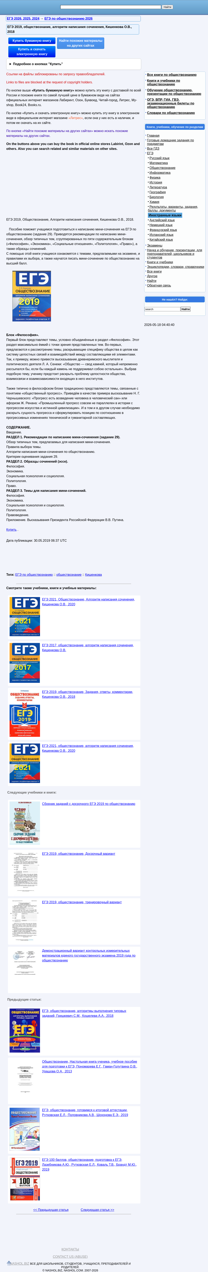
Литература (158, 187)
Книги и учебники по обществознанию (163, 82)
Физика (155, 177)
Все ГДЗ (153, 148)
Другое (152, 276)
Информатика (160, 172)
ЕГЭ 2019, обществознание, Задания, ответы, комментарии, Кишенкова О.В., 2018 (87, 694)
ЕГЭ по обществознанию (34, 574)
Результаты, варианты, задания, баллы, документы (173, 208)
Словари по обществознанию (171, 113)
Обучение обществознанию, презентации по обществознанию (174, 92)
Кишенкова (93, 574)
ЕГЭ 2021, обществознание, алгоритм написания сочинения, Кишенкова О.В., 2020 (88, 748)
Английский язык (162, 220)
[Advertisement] (41, 183)
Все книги (154, 271)
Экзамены (154, 245)
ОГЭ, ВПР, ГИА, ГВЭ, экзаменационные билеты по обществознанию (170, 103)
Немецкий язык (161, 225)
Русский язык (159, 158)
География (158, 192)
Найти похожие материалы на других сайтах (80, 43)
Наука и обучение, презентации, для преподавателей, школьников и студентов (174, 253)
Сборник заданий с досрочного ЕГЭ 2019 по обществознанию (88, 804)
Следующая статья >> (97, 1210)
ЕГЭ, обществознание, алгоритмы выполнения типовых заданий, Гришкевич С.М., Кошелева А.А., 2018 (84, 1013)
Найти (151, 281)
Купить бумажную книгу (32, 40)
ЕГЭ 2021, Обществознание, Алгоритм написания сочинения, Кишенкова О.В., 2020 (88, 602)
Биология (157, 197)
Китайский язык (161, 239)
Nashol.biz (19, 1263)
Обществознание (163, 168)
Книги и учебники (160, 262)
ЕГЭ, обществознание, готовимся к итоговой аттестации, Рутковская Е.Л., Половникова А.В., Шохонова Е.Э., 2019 (85, 1112)
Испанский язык (161, 234)
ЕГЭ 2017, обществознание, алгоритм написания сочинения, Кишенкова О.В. (88, 648)
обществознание (68, 574)
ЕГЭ (150, 153)
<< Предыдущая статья (50, 1210)
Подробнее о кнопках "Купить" (38, 64)
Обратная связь (159, 285)
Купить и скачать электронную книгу (31, 51)
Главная (153, 135)
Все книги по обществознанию (172, 74)
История (156, 182)
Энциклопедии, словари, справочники (175, 267)
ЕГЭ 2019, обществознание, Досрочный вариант (78, 853)
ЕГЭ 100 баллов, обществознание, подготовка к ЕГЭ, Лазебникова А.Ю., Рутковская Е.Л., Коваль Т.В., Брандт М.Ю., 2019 (89, 1164)
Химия (154, 202)
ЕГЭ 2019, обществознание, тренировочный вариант (82, 902)
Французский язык (163, 230)
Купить (11, 529)
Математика (159, 163)
